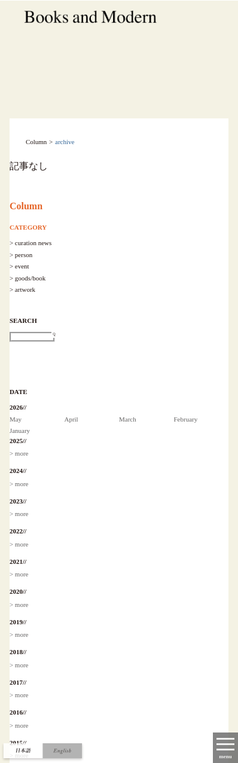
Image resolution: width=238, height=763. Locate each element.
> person (21, 254)
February (186, 419)
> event (19, 266)
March (127, 419)
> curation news (30, 242)
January (20, 430)
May (16, 419)
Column (26, 206)
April (71, 419)
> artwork (22, 289)
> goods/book (27, 278)
